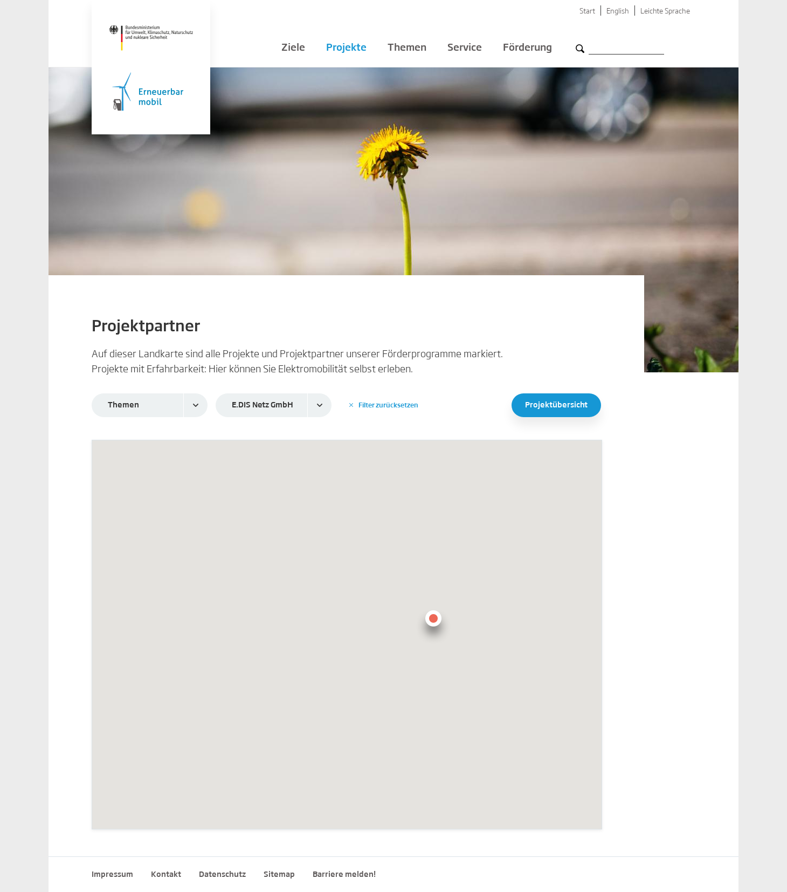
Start (587, 11)
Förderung (527, 48)
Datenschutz (222, 875)
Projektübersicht (556, 405)
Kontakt (166, 875)
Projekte (346, 48)
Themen (407, 48)
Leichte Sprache (665, 11)
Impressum (112, 875)
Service (464, 48)
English (617, 11)
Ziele (293, 48)
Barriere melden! (344, 875)
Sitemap (279, 875)
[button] (433, 624)
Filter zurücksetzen (383, 405)
